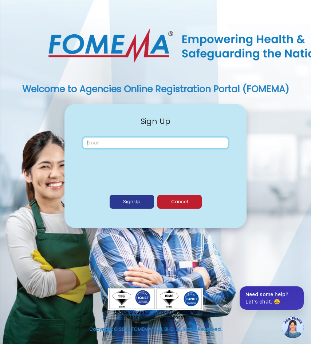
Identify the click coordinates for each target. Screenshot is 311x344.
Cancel (179, 201)
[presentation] (156, 170)
